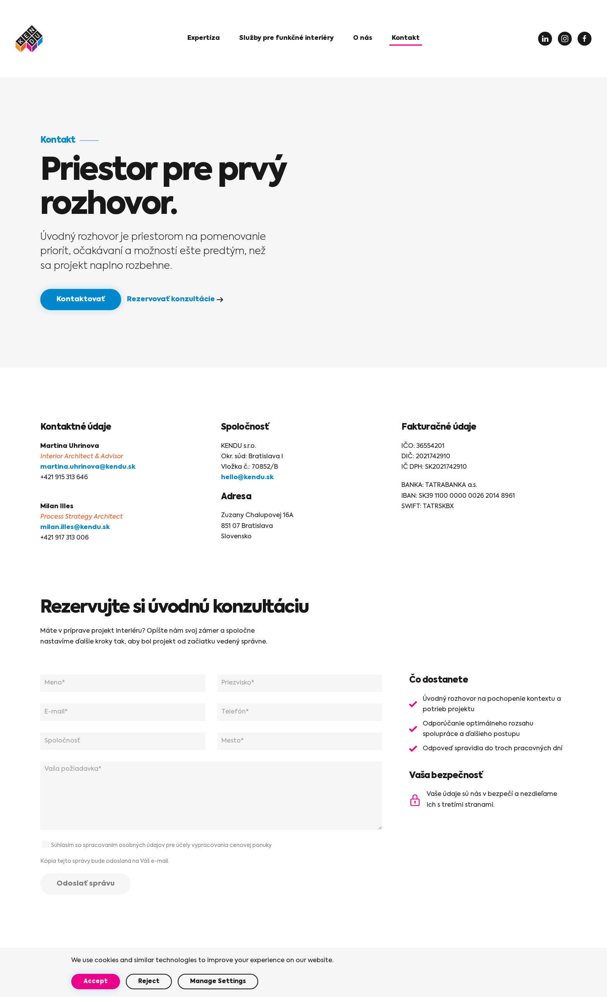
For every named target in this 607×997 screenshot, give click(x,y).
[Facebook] (585, 39)
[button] (286, 38)
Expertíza (203, 38)
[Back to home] (29, 38)
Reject (148, 981)
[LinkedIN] (545, 39)
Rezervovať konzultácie (171, 299)
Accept (96, 981)
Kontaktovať (81, 299)
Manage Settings (218, 981)
